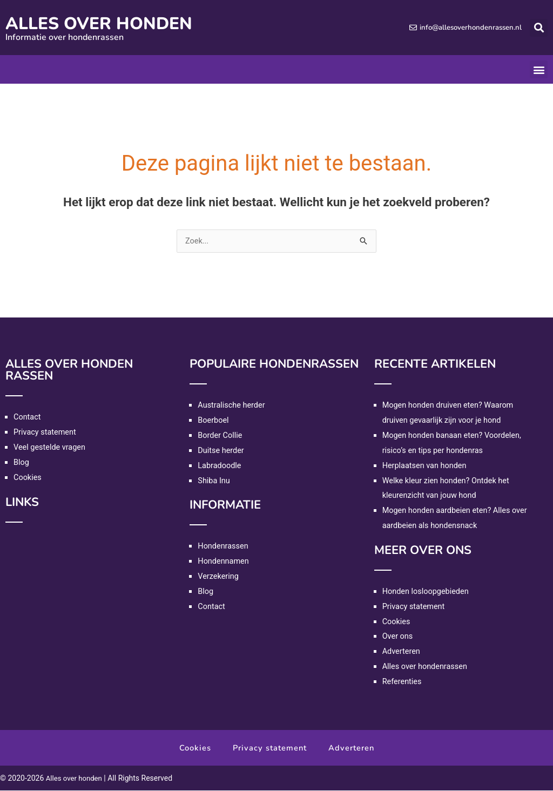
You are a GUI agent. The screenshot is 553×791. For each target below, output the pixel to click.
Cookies (28, 478)
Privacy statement (46, 432)
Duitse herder (222, 451)
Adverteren (402, 652)
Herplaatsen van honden (426, 466)
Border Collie (221, 436)
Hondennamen (224, 561)
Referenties (402, 682)
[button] (539, 28)
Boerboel (214, 420)
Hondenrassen (224, 546)
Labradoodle (220, 466)
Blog (22, 463)
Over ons (398, 636)
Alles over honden (112, 23)
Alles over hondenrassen (426, 667)
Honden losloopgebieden (427, 592)
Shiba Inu (214, 481)
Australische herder (232, 405)
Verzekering (219, 577)
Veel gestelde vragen (51, 447)
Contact (28, 417)
